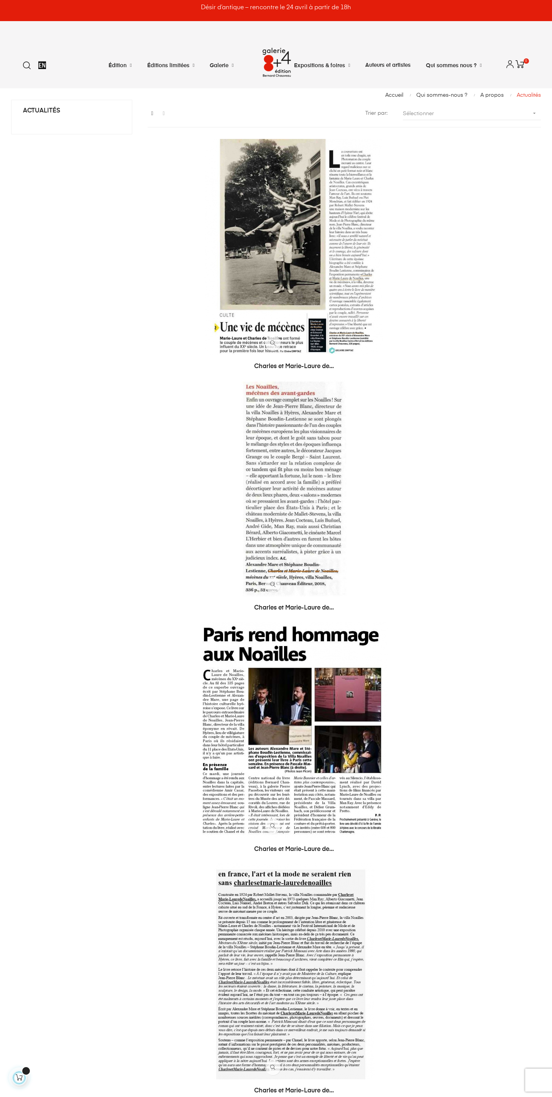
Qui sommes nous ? (309, 942)
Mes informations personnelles (185, 928)
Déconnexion (163, 955)
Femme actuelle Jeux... (480, 772)
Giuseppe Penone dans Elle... (344, 772)
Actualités (41, 111)
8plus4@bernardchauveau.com (68, 1000)
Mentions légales (305, 928)
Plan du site (299, 955)
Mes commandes (168, 886)
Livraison (295, 900)
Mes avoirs (159, 900)
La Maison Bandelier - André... (480, 610)
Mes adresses (163, 914)
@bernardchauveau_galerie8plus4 (80, 1015)
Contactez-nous (304, 886)
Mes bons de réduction (175, 942)
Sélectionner (472, 113)
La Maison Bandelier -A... (344, 610)
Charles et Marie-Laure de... (208, 287)
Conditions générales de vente (323, 914)
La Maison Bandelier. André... (208, 772)
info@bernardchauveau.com (64, 984)
